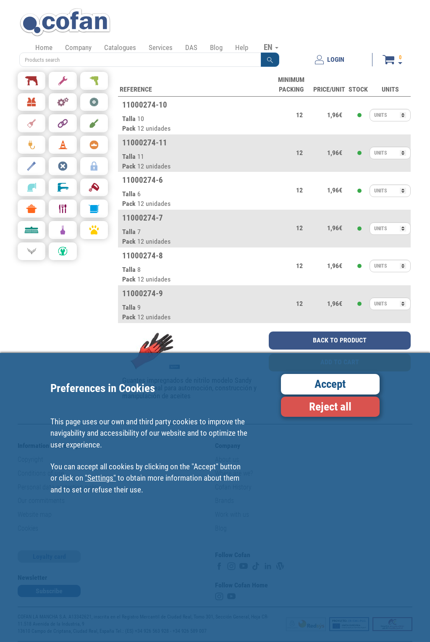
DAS (191, 47)
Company (78, 47)
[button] (270, 60)
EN (271, 47)
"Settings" (100, 478)
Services (161, 47)
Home (43, 47)
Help (241, 47)
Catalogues (120, 47)
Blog (216, 47)
